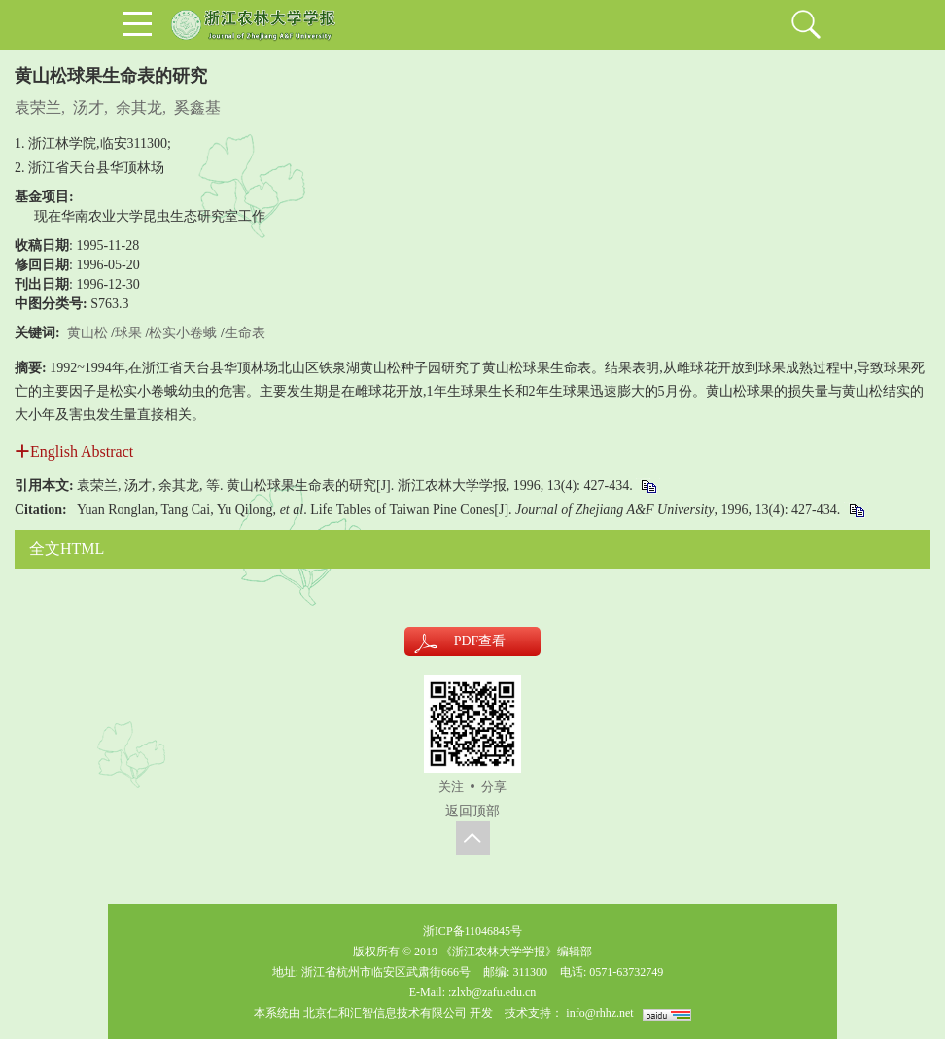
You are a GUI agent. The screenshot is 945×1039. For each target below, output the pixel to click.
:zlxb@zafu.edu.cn (492, 992)
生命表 (245, 333)
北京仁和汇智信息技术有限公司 (385, 1013)
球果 (128, 333)
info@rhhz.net (599, 1013)
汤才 (88, 107)
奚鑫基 (197, 107)
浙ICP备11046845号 (472, 931)
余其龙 (139, 107)
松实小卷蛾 (183, 333)
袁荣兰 (38, 107)
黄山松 (87, 333)
